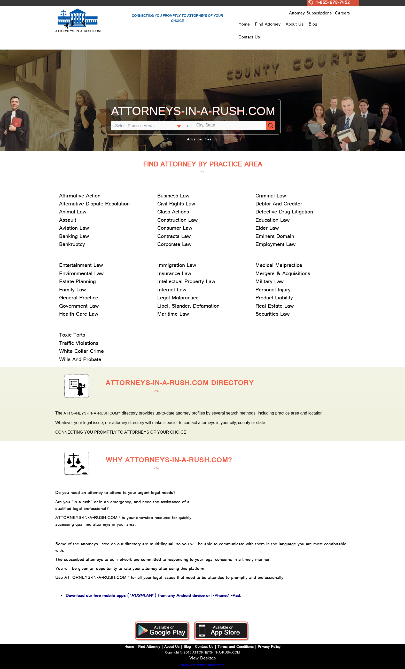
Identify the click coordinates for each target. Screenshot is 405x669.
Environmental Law (81, 274)
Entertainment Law (81, 266)
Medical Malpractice (278, 266)
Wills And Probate (80, 360)
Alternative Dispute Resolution (94, 204)
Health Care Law (78, 315)
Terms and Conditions (235, 647)
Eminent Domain (274, 237)
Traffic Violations (78, 344)
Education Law (272, 221)
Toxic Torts (72, 335)
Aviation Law (74, 229)
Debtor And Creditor (278, 204)
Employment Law (275, 245)
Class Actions (173, 212)
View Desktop (202, 659)
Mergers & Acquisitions (282, 274)
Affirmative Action (79, 196)
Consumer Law (174, 229)
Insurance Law (174, 274)
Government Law (79, 307)
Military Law (269, 282)
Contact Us (249, 38)
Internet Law (171, 290)
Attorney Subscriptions (311, 14)
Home (244, 25)
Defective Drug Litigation (284, 212)
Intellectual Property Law (186, 282)
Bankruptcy (72, 245)
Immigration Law (176, 266)
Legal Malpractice (178, 298)
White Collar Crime (81, 352)
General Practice (78, 298)
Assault (67, 221)
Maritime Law (173, 315)
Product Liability (274, 298)
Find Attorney (268, 25)
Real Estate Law (274, 307)
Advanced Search (202, 139)
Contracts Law (174, 237)
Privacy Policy (269, 647)
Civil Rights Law (176, 204)
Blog (313, 25)
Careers (342, 14)
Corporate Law (174, 245)
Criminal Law (270, 196)
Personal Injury (273, 290)
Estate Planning (77, 282)
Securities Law (272, 315)
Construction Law (177, 221)
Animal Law (72, 212)
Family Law (72, 290)
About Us (294, 25)
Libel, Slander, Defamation (188, 307)
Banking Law (74, 237)
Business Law (173, 196)
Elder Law (267, 229)
